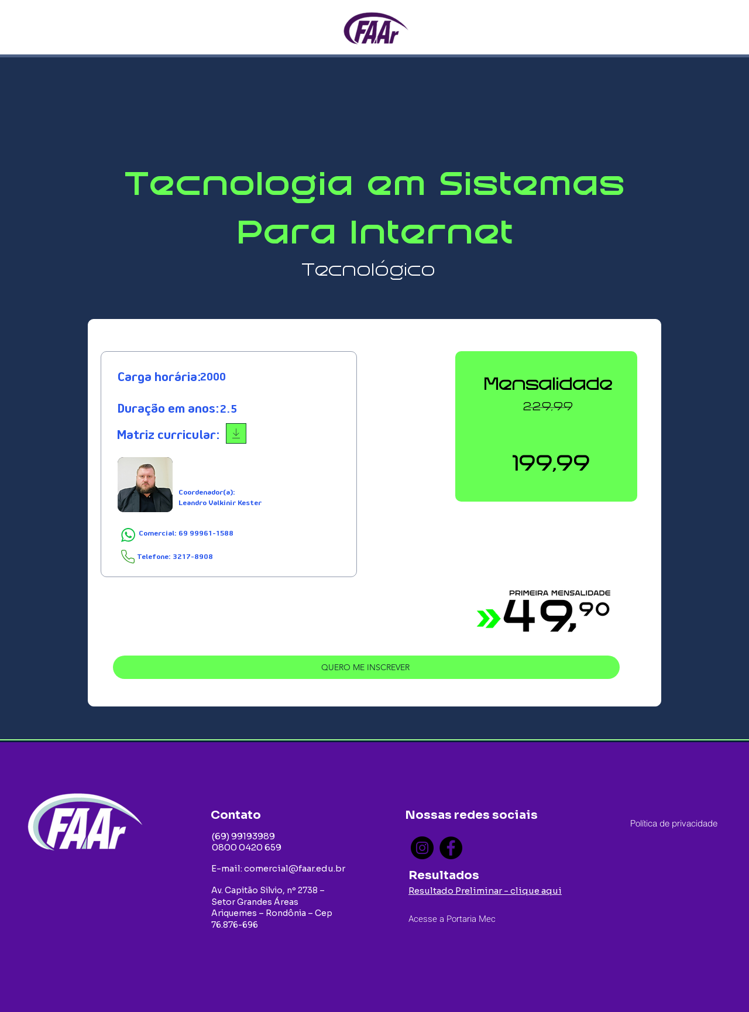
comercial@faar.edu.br (294, 868)
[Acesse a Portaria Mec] (463, 919)
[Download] (236, 433)
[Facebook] (450, 847)
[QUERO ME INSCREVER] (366, 667)
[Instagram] (422, 847)
